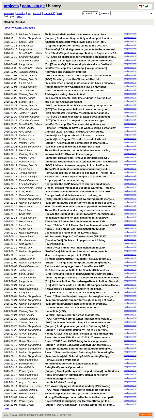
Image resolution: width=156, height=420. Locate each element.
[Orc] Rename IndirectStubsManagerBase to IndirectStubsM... (82, 281)
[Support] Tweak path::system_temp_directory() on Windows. (82, 371)
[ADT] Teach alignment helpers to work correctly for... (77, 109)
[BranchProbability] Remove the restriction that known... (79, 191)
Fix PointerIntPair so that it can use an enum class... (76, 34)
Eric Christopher (28, 184)
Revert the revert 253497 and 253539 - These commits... (78, 337)
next (19, 16)
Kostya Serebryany (30, 146)
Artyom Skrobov (28, 333)
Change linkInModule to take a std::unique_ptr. (73, 195)
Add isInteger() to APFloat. (61, 378)
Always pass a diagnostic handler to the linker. (73, 288)
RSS (149, 414)
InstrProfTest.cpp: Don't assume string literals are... (76, 124)
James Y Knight (28, 112)
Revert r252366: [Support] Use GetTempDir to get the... (78, 401)
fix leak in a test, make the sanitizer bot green (72, 146)
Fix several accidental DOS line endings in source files (78, 97)
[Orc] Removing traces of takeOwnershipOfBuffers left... (79, 273)
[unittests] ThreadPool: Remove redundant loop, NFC (77, 157)
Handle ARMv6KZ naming (60, 382)
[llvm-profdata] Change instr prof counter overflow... (76, 303)
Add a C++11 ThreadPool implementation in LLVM (75, 221)
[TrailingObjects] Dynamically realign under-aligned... (77, 112)
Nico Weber (26, 131)
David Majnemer (28, 240)
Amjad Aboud (27, 255)
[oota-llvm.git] (12, 27)
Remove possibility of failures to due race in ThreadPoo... (80, 172)
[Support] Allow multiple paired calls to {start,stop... (76, 142)
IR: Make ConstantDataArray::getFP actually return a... (78, 258)
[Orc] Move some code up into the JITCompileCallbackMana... (82, 285)
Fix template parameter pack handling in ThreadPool (77, 217)
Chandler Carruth (29, 56)
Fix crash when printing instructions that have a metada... (80, 83)
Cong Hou (25, 191)
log (29, 13)
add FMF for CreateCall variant (63, 101)
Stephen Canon (28, 378)
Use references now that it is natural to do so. (72, 307)
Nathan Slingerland (30, 38)
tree (59, 13)
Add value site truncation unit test (65, 71)
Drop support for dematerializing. (65, 180)
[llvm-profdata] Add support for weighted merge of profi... (80, 202)
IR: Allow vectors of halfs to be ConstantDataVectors (77, 270)
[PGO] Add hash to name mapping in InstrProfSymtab (77, 165)
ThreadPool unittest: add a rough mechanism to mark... (78, 210)
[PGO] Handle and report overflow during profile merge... (79, 198)
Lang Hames (26, 45)
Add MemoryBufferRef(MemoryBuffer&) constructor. (76, 374)
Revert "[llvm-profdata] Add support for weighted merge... (80, 296)
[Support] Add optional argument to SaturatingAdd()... (77, 326)
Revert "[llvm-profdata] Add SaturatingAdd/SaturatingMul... (81, 352)
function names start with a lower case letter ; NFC (75, 41)
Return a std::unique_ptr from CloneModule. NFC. (75, 266)
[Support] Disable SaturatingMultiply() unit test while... (78, 344)
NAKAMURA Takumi (30, 53)
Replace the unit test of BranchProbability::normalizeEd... (80, 213)
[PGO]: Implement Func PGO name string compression (78, 105)
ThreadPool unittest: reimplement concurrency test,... (77, 169)
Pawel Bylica (26, 371)
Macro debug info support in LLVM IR (67, 255)
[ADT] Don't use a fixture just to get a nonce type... (75, 120)
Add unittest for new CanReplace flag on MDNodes (75, 86)
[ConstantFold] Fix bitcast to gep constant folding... (76, 240)
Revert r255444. (54, 243)
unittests (28, 27)
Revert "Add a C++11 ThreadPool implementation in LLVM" (80, 225)
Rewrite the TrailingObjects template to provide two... (77, 176)
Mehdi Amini (26, 83)
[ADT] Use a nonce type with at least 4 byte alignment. (78, 116)
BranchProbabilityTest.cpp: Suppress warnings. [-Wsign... (80, 187)
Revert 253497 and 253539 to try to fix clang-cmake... (77, 341)
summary (9, 13)
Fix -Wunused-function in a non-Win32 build (71, 363)
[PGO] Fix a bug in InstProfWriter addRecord (72, 79)
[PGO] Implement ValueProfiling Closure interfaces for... (79, 322)
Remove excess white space (62, 359)
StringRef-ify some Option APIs (64, 367)
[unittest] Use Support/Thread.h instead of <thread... (76, 139)
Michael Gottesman (30, 34)
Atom (142, 414)
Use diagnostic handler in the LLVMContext (71, 232)
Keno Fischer (26, 127)
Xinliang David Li (28, 71)
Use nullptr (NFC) (55, 311)
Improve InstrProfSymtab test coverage (69, 154)
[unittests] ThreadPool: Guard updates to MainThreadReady (81, 161)
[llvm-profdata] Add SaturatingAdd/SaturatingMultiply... (78, 348)
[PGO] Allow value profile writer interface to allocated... (78, 318)
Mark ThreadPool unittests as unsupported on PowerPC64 (80, 206)
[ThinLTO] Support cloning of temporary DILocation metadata (82, 277)
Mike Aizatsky (27, 393)
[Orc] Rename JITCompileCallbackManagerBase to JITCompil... (83, 292)
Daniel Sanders (28, 337)
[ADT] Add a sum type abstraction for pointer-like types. (79, 60)
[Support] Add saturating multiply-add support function (78, 38)
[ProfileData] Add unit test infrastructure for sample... (77, 251)
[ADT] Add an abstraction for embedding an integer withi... (80, 56)
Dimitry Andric (27, 97)
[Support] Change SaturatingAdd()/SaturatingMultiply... (78, 262)
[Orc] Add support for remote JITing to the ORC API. (76, 45)
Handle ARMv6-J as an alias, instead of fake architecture (79, 333)
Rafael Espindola (29, 180)
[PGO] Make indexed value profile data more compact (77, 389)
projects (11, 6)
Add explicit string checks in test (65, 94)
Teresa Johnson (28, 86)
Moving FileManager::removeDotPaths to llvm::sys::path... (80, 397)
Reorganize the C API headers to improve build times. (77, 184)
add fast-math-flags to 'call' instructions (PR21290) (75, 236)
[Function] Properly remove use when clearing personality (80, 127)
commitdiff (49, 13)
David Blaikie (26, 363)
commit (37, 13)
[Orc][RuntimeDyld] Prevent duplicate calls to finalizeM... (79, 64)
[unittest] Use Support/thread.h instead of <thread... (76, 135)
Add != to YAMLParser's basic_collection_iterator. (75, 90)
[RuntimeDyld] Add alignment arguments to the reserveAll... (81, 49)
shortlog (20, 13)
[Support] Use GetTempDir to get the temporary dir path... (80, 404)
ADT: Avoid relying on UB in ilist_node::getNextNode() (77, 386)
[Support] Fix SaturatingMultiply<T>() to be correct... (76, 329)
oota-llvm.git (33, 6)
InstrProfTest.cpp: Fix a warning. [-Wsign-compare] (76, 68)
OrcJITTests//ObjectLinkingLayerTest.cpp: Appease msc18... (81, 53)
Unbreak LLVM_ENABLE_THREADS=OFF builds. (74, 131)
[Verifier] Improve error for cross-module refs (72, 314)
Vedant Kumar (27, 135)
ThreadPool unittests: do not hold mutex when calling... (78, 150)
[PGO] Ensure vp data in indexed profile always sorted (78, 75)
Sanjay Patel (26, 41)
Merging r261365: (14, 21)
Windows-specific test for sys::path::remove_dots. (75, 393)
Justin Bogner (27, 258)
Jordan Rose (26, 90)
